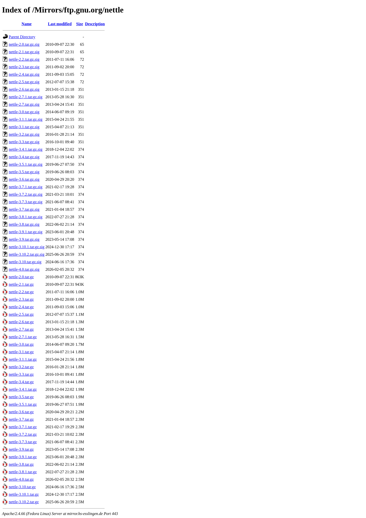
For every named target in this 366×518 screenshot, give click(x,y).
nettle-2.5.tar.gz (21, 314)
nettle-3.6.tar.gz (21, 412)
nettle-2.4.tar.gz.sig (24, 74)
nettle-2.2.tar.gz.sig (24, 59)
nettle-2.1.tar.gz (21, 284)
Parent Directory (22, 37)
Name (26, 24)
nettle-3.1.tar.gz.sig (24, 127)
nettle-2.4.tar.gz (21, 307)
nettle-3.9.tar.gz (21, 449)
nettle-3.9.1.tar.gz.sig (25, 232)
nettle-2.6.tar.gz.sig (24, 89)
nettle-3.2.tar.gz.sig (24, 134)
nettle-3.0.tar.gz (21, 344)
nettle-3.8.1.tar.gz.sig (25, 217)
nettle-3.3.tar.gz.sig (24, 142)
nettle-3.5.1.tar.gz (23, 404)
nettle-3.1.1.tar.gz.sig (25, 119)
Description (95, 24)
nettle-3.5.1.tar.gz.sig (25, 164)
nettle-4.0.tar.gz (21, 479)
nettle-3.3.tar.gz (21, 374)
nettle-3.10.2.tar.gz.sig (26, 254)
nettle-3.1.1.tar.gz (23, 359)
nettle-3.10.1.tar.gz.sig (26, 247)
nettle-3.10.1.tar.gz (24, 494)
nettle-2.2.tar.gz (21, 292)
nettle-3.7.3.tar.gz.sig (25, 202)
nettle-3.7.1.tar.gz (23, 427)
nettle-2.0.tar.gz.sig (24, 44)
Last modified (60, 24)
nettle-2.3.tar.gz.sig (24, 67)
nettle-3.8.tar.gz (21, 464)
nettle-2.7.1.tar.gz (23, 337)
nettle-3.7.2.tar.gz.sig (25, 194)
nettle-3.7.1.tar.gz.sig (25, 187)
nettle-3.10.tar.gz (22, 487)
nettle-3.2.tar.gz (21, 367)
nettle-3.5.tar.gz (21, 397)
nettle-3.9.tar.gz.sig (24, 239)
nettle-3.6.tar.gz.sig (24, 179)
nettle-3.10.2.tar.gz (24, 502)
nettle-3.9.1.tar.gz (23, 457)
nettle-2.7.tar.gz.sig (24, 104)
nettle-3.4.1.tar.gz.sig (25, 149)
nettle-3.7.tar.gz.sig (24, 209)
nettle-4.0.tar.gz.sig (24, 269)
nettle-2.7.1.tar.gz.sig (25, 97)
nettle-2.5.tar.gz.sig (24, 82)
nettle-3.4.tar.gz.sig (24, 157)
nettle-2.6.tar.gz (21, 322)
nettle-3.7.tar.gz (21, 419)
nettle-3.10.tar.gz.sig (25, 262)
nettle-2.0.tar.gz (21, 277)
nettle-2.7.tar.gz (21, 329)
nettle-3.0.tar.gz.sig (24, 112)
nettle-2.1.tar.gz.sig (24, 52)
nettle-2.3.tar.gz (21, 299)
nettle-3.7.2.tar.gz (23, 434)
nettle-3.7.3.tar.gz (23, 442)
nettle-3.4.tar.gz (21, 382)
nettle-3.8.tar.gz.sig (24, 224)
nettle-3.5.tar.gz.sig (24, 172)
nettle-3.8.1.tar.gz (23, 472)
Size (79, 24)
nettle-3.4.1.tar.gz (23, 389)
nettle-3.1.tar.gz (21, 352)
